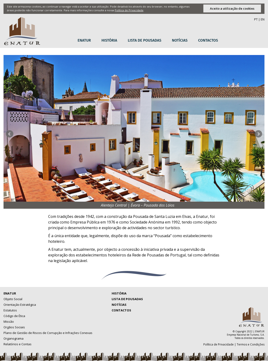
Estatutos (10, 310)
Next (258, 134)
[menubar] (149, 40)
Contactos (208, 40)
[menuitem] (86, 40)
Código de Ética (14, 316)
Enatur (84, 40)
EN (262, 19)
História (109, 40)
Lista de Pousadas (144, 40)
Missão (9, 321)
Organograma (14, 338)
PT (256, 19)
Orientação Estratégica (20, 304)
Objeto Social (13, 299)
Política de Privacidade (129, 10)
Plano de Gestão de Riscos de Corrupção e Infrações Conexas (48, 333)
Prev (9, 134)
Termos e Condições (250, 344)
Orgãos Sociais (14, 327)
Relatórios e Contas (18, 344)
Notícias (180, 40)
